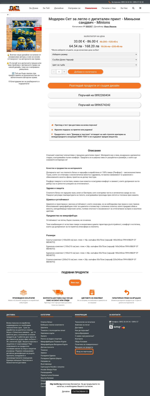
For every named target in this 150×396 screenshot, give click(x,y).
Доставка (79, 328)
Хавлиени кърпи (47, 333)
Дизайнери (45, 384)
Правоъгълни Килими (50, 375)
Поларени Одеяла (48, 356)
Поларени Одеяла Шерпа (51, 358)
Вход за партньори (84, 351)
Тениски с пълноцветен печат (53, 330)
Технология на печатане (85, 322)
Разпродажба (46, 372)
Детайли (65, 391)
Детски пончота (47, 347)
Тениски (44, 350)
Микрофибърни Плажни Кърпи (53, 342)
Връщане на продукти (84, 347)
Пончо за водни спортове (51, 339)
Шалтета (44, 328)
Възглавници (46, 364)
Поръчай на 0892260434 (94, 95)
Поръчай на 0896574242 (94, 105)
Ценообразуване (82, 333)
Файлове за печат (82, 325)
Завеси (44, 353)
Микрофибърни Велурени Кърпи (54, 344)
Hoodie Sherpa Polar (49, 370)
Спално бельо (46, 322)
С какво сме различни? (84, 336)
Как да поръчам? (82, 330)
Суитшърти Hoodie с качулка (52, 367)
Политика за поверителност (86, 344)
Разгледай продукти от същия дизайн (94, 85)
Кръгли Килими (47, 378)
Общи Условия (81, 342)
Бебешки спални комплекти (52, 325)
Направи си (45, 361)
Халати (44, 336)
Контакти (79, 339)
